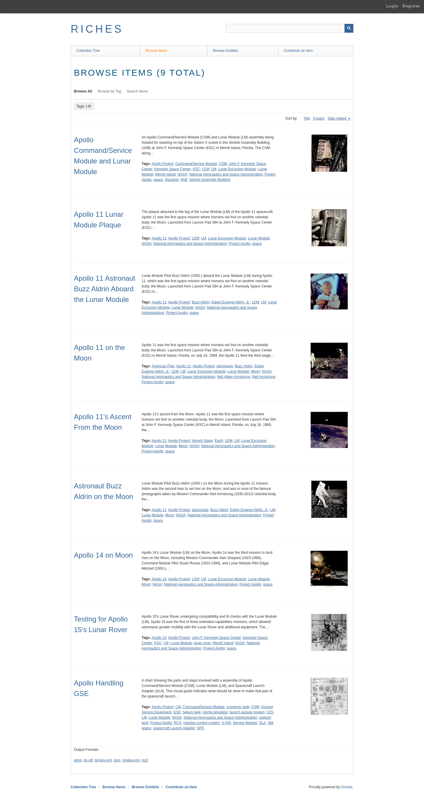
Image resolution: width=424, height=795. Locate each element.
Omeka (346, 787)
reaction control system (201, 723)
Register (411, 6)
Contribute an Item (298, 51)
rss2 (144, 760)
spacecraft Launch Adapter (174, 728)
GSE (176, 712)
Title (307, 118)
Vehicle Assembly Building (209, 180)
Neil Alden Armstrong (233, 377)
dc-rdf (88, 760)
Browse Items (156, 51)
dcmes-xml (103, 760)
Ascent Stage (202, 441)
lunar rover (202, 643)
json (117, 760)
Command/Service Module (196, 164)
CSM (223, 164)
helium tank (192, 712)
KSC (196, 169)
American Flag (163, 366)
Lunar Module (258, 238)
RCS (177, 723)
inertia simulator (215, 712)
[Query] (289, 28)
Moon (255, 371)
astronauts (224, 366)
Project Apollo (239, 244)
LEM (205, 169)
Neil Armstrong (263, 377)
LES (269, 712)
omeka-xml (131, 760)
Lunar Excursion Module (237, 169)
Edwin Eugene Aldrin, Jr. (230, 302)
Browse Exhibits (225, 51)
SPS (200, 728)
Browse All (83, 91)
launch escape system (247, 712)
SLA (262, 723)
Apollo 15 (159, 638)
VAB (183, 180)
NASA (182, 174)
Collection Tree (88, 51)
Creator (319, 118)
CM (178, 707)
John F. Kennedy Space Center (216, 638)
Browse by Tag (109, 91)
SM (270, 723)
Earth (219, 441)
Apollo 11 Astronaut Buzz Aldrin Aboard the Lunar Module (104, 288)
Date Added (337, 118)
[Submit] (348, 28)
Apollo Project (162, 164)
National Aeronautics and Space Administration (226, 174)
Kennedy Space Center (172, 169)
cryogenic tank (237, 707)
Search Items (137, 91)
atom (78, 760)
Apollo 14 (159, 579)
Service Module (245, 723)
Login (392, 6)
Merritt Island (165, 174)
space (158, 180)
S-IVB (226, 723)
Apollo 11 (159, 238)
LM (213, 169)
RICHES (97, 29)
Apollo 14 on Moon (103, 555)
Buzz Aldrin (201, 302)
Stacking (171, 180)
